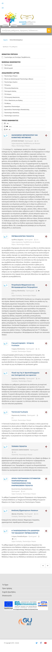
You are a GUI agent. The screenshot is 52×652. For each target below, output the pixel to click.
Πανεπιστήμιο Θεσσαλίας (11, 112)
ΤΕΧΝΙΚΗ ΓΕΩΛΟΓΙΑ (19, 446)
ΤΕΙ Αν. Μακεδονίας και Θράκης (13, 100)
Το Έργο (5, 585)
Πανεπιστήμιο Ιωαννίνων (11, 115)
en (3, 8)
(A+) (7, 126)
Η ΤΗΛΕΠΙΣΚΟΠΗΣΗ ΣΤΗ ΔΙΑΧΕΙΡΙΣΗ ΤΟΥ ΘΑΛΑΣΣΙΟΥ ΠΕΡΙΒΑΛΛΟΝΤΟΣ (25, 531)
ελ (2, 3)
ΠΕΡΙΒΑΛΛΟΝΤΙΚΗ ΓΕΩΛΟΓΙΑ (22, 236)
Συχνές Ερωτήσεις (9, 592)
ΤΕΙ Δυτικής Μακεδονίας (11, 88)
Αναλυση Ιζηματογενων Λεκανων (24, 510)
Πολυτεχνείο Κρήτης (10, 91)
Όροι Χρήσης (7, 588)
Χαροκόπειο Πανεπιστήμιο (12, 106)
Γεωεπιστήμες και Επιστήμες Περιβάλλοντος (17, 57)
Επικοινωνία (6, 595)
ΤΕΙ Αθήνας (7, 103)
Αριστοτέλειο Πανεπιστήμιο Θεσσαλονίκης (16, 109)
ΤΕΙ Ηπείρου (7, 94)
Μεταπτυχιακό (8, 68)
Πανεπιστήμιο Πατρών (11, 76)
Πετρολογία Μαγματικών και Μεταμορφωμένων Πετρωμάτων (24, 286)
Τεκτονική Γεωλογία (19, 412)
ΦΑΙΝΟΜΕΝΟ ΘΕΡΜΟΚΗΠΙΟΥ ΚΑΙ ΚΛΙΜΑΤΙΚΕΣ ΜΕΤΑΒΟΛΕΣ (24, 136)
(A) (7, 129)
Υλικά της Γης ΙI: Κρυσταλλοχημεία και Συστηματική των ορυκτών (25, 374)
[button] (49, 30)
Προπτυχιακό (8, 65)
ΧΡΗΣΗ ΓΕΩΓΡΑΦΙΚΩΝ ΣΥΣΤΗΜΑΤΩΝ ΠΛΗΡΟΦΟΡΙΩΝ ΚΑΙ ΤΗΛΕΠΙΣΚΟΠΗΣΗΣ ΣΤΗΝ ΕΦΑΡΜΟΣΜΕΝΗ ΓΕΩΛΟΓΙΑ (25, 482)
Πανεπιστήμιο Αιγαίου (10, 82)
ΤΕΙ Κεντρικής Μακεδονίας (12, 97)
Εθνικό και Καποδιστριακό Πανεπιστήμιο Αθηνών (18, 79)
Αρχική (5, 40)
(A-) (6, 123)
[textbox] (24, 30)
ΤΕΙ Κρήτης (7, 85)
